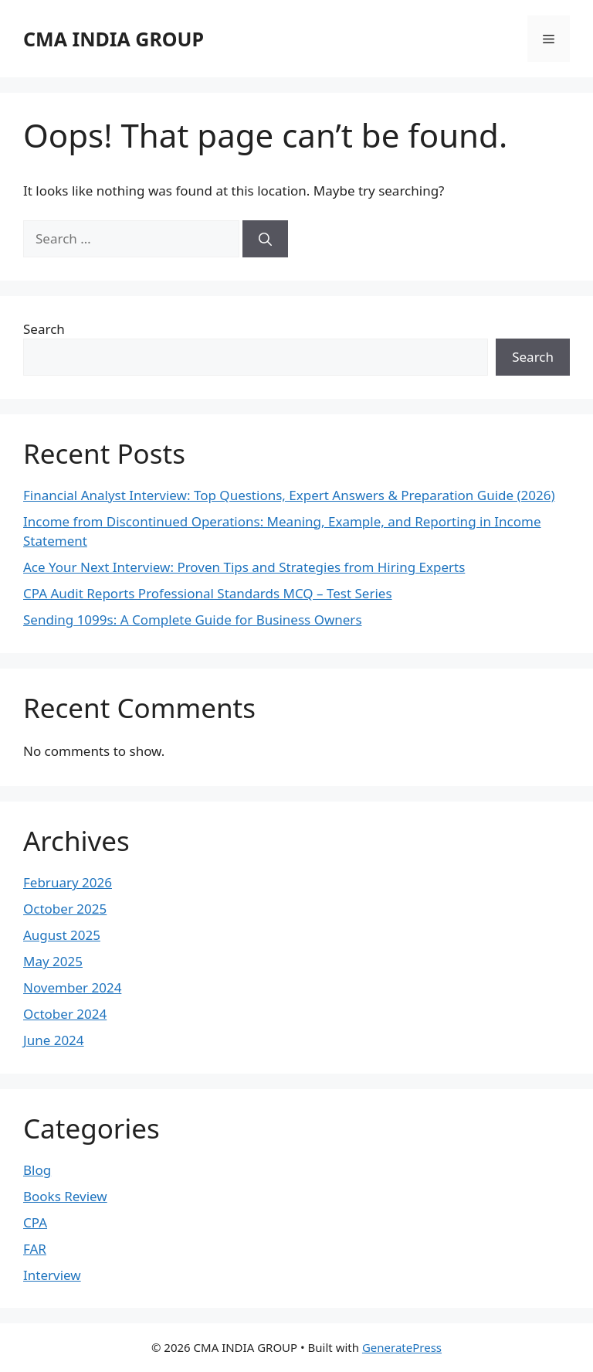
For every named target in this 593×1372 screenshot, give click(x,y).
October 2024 (65, 1014)
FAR (34, 1249)
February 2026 (67, 882)
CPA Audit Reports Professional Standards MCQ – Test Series (207, 593)
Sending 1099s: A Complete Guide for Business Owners (192, 619)
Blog (37, 1170)
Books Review (65, 1196)
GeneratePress (402, 1347)
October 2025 (65, 909)
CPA (35, 1222)
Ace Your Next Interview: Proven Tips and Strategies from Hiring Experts (244, 567)
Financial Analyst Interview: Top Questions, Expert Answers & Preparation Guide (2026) (289, 495)
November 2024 (72, 987)
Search (44, 329)
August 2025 (61, 935)
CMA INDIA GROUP (113, 39)
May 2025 (53, 961)
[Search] (265, 238)
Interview (52, 1275)
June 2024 (53, 1040)
